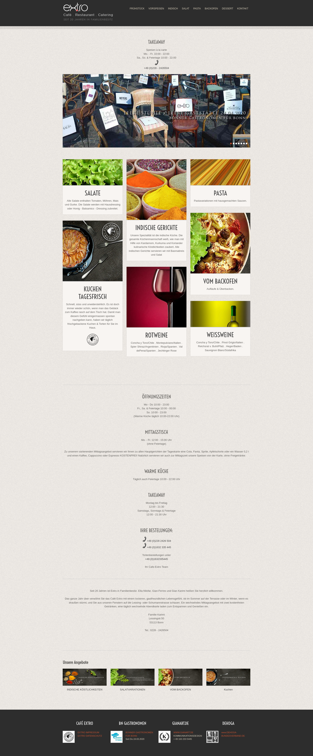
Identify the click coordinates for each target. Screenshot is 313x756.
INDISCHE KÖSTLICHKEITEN (84, 689)
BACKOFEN (211, 8)
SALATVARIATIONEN (132, 689)
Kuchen (228, 689)
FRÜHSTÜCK (137, 8)
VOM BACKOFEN (180, 689)
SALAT (185, 8)
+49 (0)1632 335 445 (159, 547)
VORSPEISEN (156, 8)
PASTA (197, 8)
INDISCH (173, 8)
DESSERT (227, 8)
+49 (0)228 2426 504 (159, 540)
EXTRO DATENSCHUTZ (90, 736)
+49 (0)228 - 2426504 (156, 68)
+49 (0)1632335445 (156, 559)
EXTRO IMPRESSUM (88, 732)
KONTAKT (242, 8)
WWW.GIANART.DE (183, 732)
